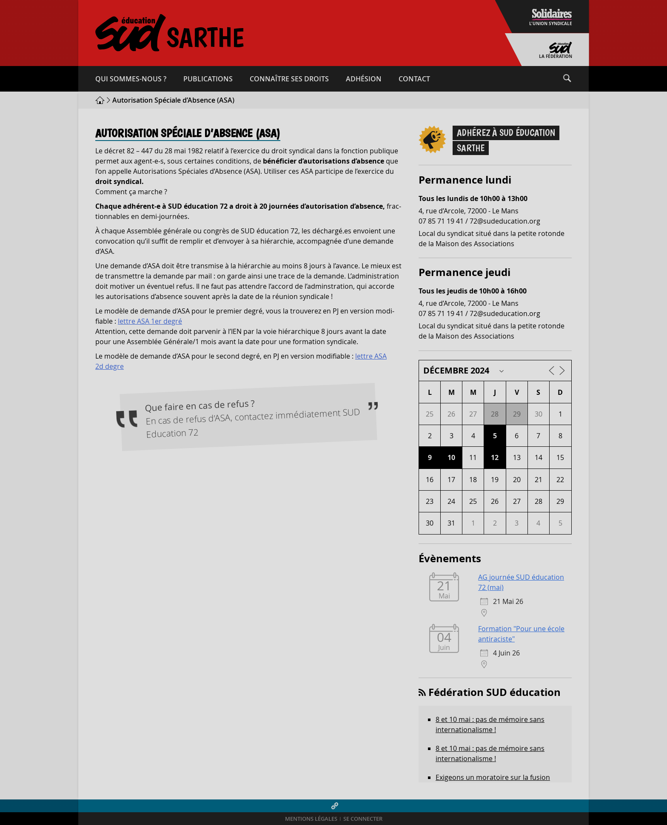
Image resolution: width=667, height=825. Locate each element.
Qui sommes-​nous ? (130, 78)
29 (517, 414)
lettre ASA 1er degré (150, 321)
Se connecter (362, 818)
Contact (414, 78)
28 (495, 414)
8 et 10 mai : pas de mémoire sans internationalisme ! (490, 724)
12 (495, 457)
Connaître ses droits (289, 78)
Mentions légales (311, 818)
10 (451, 457)
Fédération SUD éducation (494, 692)
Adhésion (364, 78)
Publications (208, 78)
